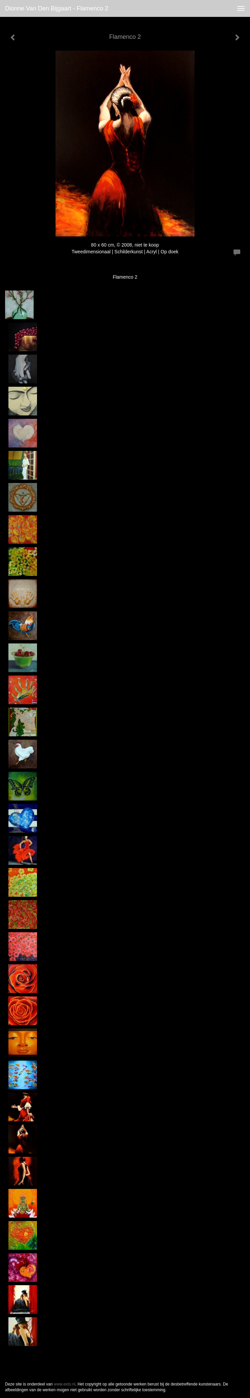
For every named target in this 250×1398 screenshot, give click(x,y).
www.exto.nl (64, 1384)
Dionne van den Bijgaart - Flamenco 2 (56, 8)
